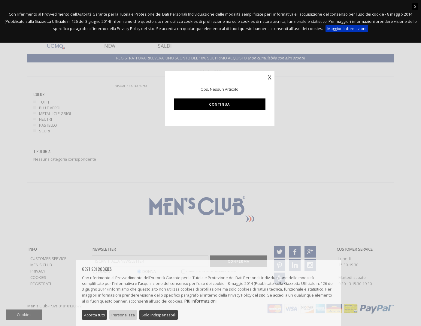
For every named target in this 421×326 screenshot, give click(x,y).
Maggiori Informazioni (346, 28)
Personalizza (123, 315)
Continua (219, 104)
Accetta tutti (94, 315)
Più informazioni (200, 301)
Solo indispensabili (158, 315)
